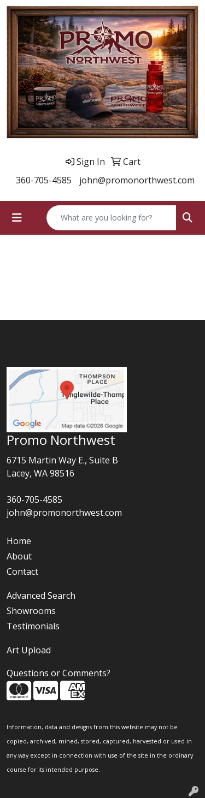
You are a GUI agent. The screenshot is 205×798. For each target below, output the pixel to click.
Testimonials (33, 626)
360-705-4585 (44, 180)
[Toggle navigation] (16, 217)
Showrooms (31, 611)
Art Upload (29, 650)
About (19, 556)
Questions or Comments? (58, 673)
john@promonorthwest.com (137, 180)
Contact (22, 571)
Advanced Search (41, 595)
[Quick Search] (111, 217)
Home (19, 541)
